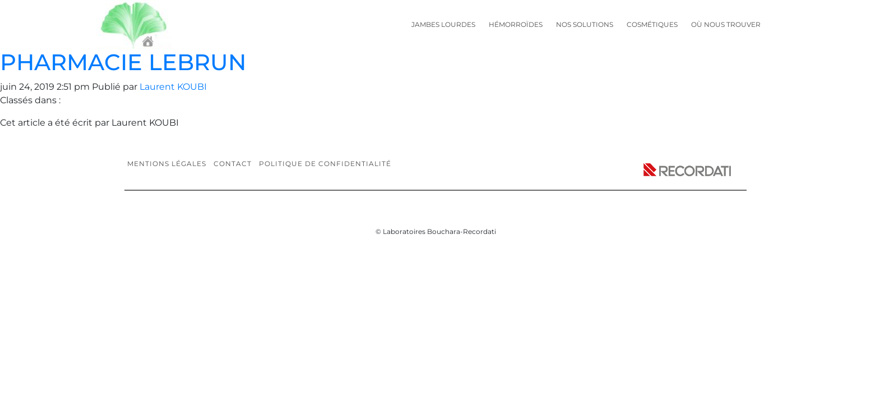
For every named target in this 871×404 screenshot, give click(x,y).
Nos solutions (584, 24)
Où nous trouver (726, 24)
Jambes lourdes (443, 24)
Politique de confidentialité (325, 163)
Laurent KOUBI (173, 86)
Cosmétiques (652, 24)
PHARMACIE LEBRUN (123, 62)
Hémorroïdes (516, 24)
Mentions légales (166, 163)
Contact (233, 163)
